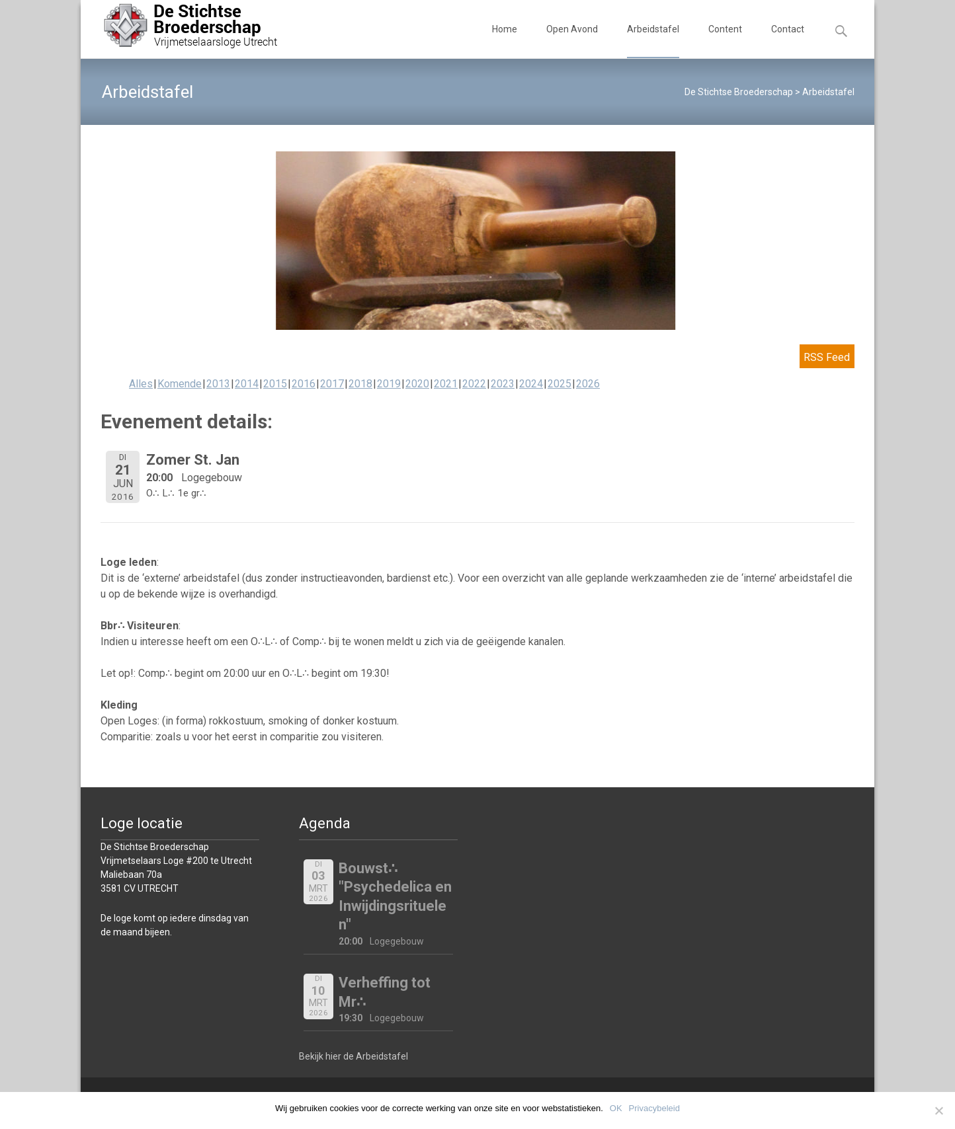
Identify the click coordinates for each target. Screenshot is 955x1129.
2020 (417, 383)
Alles (141, 383)
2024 (531, 383)
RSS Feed (826, 357)
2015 (275, 383)
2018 (360, 383)
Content (725, 41)
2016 (303, 383)
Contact (787, 41)
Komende (179, 383)
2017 (332, 383)
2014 (247, 383)
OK (616, 1108)
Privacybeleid (654, 1108)
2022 (474, 383)
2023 (503, 383)
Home (504, 41)
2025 (559, 383)
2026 (588, 383)
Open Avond (572, 41)
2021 (446, 383)
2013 (218, 383)
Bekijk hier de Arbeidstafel (353, 1056)
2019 (389, 383)
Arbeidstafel (653, 41)
